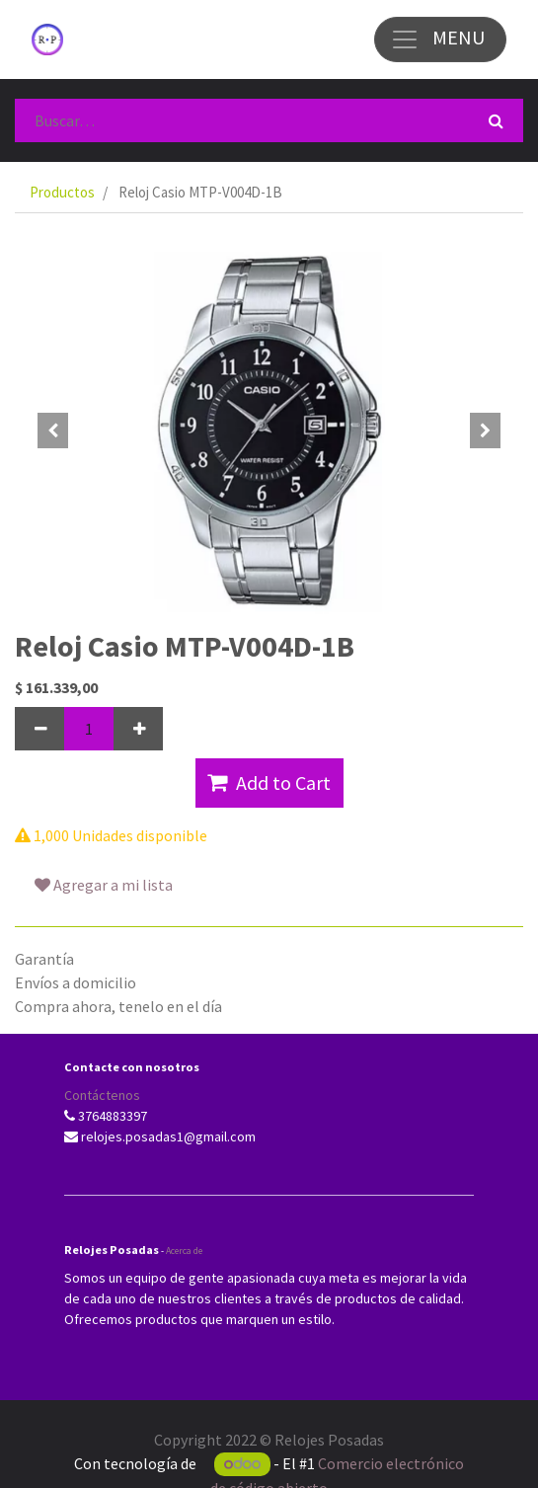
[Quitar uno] (39, 728)
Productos (62, 192)
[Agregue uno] (138, 728)
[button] (53, 430)
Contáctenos (102, 1095)
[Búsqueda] (496, 120)
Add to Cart (269, 782)
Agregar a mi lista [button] (104, 885)
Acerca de (184, 1250)
